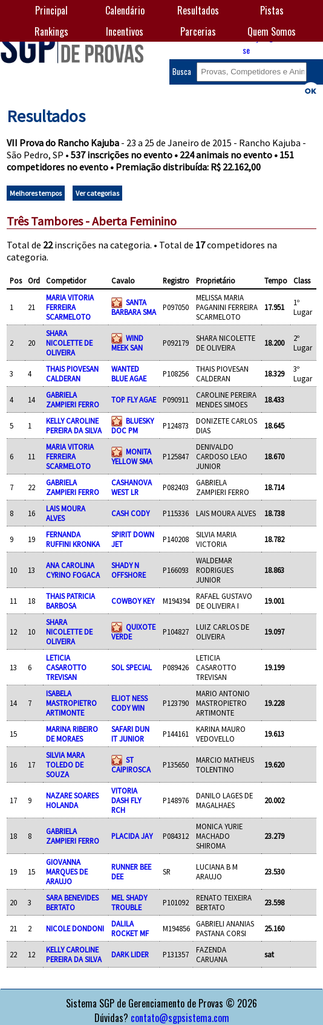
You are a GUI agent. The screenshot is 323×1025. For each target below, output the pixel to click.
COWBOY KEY (132, 601)
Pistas (272, 10)
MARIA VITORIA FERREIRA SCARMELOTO (70, 307)
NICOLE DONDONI (75, 928)
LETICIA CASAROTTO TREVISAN (66, 667)
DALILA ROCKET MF (130, 928)
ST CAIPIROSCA (131, 764)
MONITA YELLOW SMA (131, 456)
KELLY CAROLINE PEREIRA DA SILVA (74, 425)
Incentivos (124, 31)
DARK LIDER (130, 954)
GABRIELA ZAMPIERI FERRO (72, 399)
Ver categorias (97, 193)
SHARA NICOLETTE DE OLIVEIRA (69, 342)
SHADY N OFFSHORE (128, 570)
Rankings (51, 31)
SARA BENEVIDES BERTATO (72, 902)
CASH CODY (130, 513)
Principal (51, 10)
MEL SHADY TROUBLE (129, 902)
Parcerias (198, 31)
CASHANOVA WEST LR (131, 487)
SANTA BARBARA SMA (133, 307)
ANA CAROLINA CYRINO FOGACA (73, 570)
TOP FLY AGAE (133, 399)
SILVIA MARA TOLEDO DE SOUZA (65, 764)
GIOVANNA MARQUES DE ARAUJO (67, 871)
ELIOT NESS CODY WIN (129, 703)
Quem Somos (271, 31)
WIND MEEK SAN (127, 342)
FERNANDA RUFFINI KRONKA (73, 539)
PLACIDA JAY (131, 836)
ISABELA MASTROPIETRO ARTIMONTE (71, 702)
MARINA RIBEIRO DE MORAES (72, 733)
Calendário (125, 10)
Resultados (198, 10)
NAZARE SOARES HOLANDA (72, 800)
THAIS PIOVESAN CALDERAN (72, 373)
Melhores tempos (36, 193)
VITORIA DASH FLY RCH (126, 800)
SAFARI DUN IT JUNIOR (130, 733)
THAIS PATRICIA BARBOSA (70, 600)
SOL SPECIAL (131, 667)
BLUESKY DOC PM (132, 425)
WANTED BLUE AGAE (128, 373)
